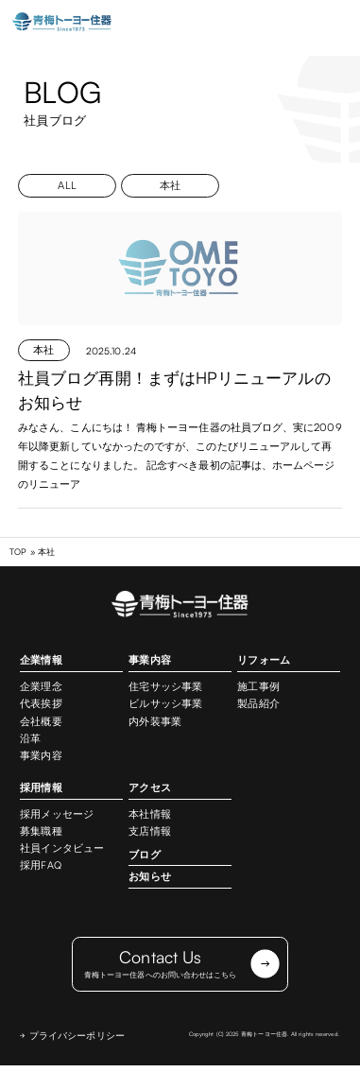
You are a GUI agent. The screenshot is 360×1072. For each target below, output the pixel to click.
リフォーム (263, 660)
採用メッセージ (57, 814)
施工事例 (258, 687)
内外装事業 (154, 721)
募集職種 (40, 832)
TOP (17, 552)
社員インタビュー (62, 849)
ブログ (144, 854)
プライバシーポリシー (77, 1041)
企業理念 (40, 687)
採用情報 (40, 788)
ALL (67, 185)
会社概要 (40, 721)
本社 (170, 185)
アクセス (149, 788)
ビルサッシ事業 (165, 704)
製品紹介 (258, 704)
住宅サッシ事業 (165, 687)
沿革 (30, 739)
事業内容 (40, 756)
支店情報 (149, 832)
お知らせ (149, 877)
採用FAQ (40, 866)
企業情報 (40, 660)
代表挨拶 (40, 704)
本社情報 (149, 814)
